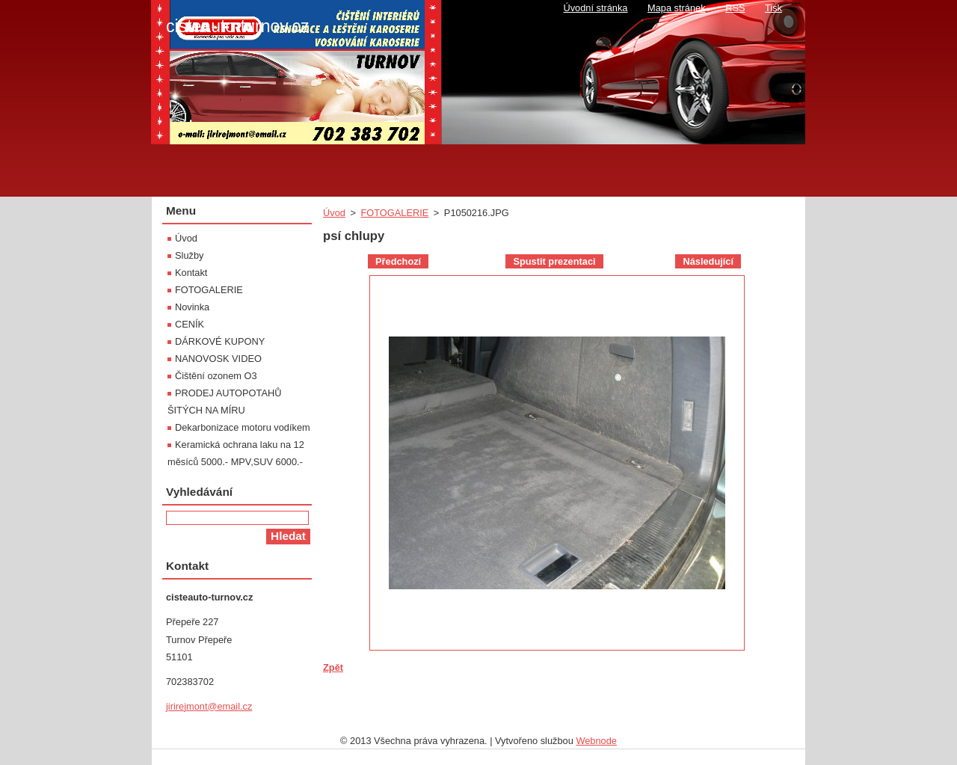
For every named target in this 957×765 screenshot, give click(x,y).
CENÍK (189, 324)
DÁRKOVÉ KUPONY (220, 341)
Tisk (773, 7)
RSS (735, 7)
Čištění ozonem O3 (216, 375)
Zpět (333, 667)
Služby (189, 255)
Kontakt (191, 272)
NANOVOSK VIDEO (218, 358)
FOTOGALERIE (394, 212)
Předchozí (398, 261)
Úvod (334, 212)
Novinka (192, 307)
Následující (708, 261)
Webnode (596, 740)
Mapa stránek (676, 7)
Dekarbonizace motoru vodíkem (242, 427)
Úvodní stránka (595, 7)
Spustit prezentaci (554, 261)
